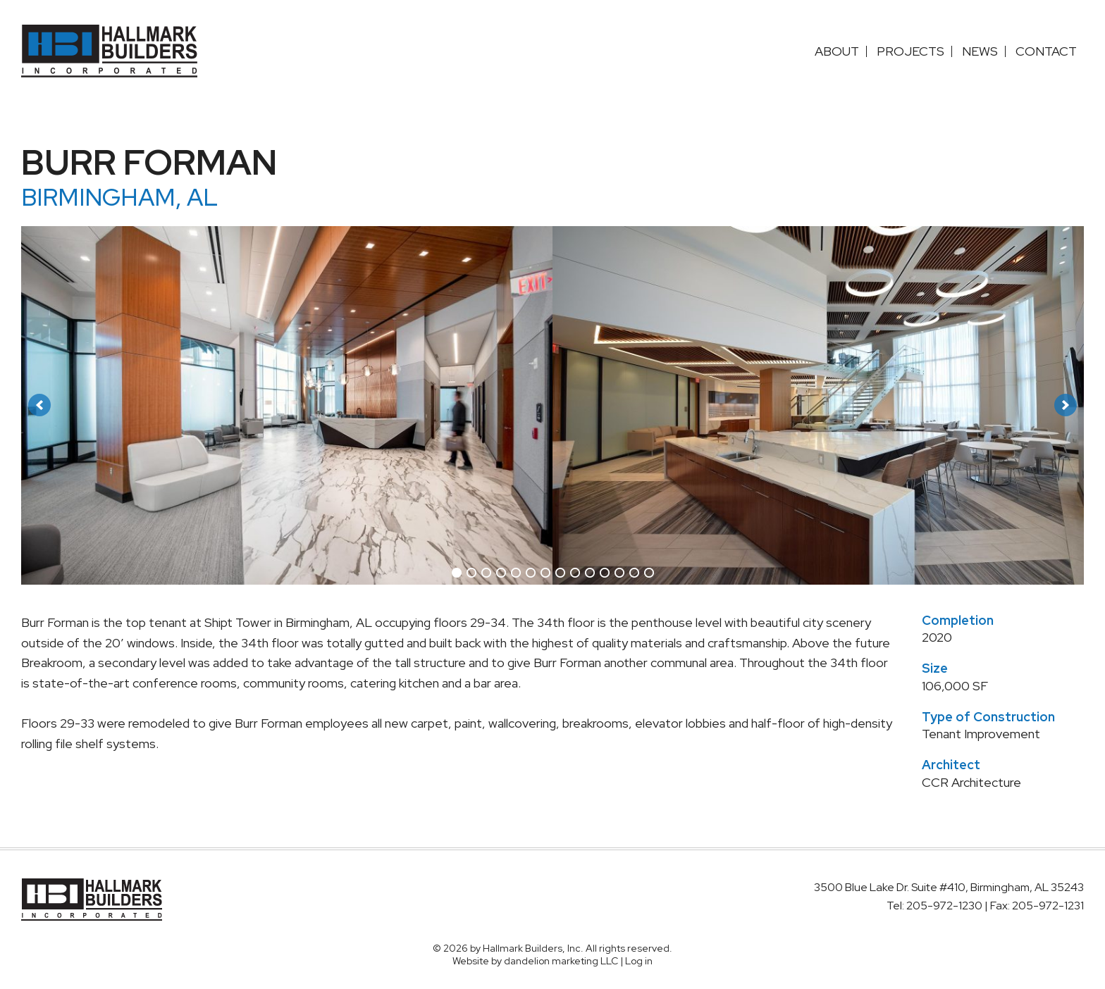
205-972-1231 (1048, 905)
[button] (39, 405)
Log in (639, 960)
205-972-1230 (945, 905)
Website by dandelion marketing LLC (535, 960)
